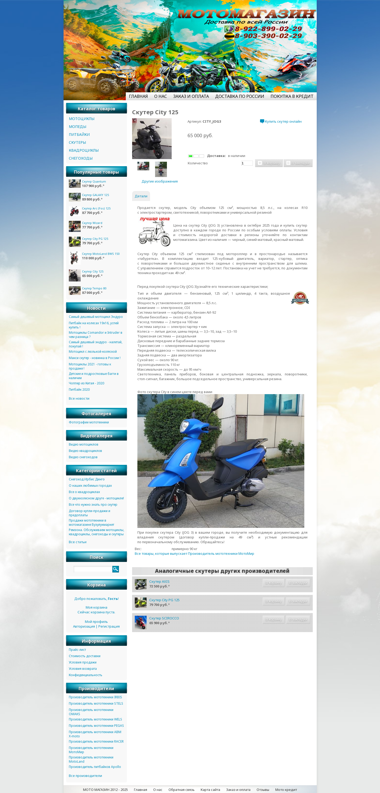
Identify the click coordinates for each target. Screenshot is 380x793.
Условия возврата (83, 668)
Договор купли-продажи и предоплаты (89, 513)
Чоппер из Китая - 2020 (86, 383)
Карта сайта (210, 789)
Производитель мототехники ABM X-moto (95, 734)
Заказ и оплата (238, 789)
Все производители (85, 775)
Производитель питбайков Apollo (95, 767)
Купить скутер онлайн (281, 121)
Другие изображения (160, 181)
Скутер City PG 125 (164, 600)
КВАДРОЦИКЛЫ (84, 150)
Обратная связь (182, 789)
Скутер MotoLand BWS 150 (100, 254)
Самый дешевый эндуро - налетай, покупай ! (95, 344)
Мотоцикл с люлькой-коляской (93, 351)
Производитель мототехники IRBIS (95, 697)
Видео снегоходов (83, 457)
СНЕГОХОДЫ (81, 158)
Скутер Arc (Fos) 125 (96, 208)
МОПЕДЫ (77, 126)
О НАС (160, 96)
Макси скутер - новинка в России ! (95, 358)
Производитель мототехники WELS (95, 719)
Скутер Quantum (94, 181)
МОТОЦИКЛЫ (81, 118)
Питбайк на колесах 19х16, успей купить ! (94, 325)
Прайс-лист (77, 649)
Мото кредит (286, 789)
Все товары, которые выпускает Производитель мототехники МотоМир (194, 553)
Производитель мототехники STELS (96, 703)
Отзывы (263, 789)
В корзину (269, 162)
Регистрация (109, 626)
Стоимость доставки (84, 656)
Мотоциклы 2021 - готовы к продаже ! (90, 366)
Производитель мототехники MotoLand (91, 759)
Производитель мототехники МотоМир (91, 750)
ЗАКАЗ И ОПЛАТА (191, 96)
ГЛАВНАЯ (138, 96)
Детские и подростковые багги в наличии (94, 375)
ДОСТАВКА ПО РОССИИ (239, 96)
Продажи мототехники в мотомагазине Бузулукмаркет (91, 522)
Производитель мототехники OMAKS (91, 712)
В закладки (297, 162)
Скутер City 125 (92, 271)
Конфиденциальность (85, 675)
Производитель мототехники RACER (96, 741)
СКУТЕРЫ (77, 142)
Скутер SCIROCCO (164, 618)
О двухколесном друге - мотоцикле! (96, 498)
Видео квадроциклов (85, 450)
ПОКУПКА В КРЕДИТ (292, 96)
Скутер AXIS (159, 581)
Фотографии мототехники (89, 422)
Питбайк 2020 (79, 389)
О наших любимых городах (90, 485)
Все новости (79, 398)
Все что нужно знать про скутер (93, 504)
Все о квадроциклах (84, 492)
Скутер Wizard (92, 223)
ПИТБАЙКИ (79, 134)
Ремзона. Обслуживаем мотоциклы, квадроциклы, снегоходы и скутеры (96, 532)
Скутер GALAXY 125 (95, 195)
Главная (140, 789)
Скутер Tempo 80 (94, 288)
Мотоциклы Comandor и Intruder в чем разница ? (95, 334)
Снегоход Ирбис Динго (87, 479)
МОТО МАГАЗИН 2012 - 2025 (105, 789)
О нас (157, 789)
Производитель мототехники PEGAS (96, 725)
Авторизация (84, 626)
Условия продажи (83, 662)
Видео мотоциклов (83, 444)
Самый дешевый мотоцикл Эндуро (96, 316)
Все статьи (77, 541)
